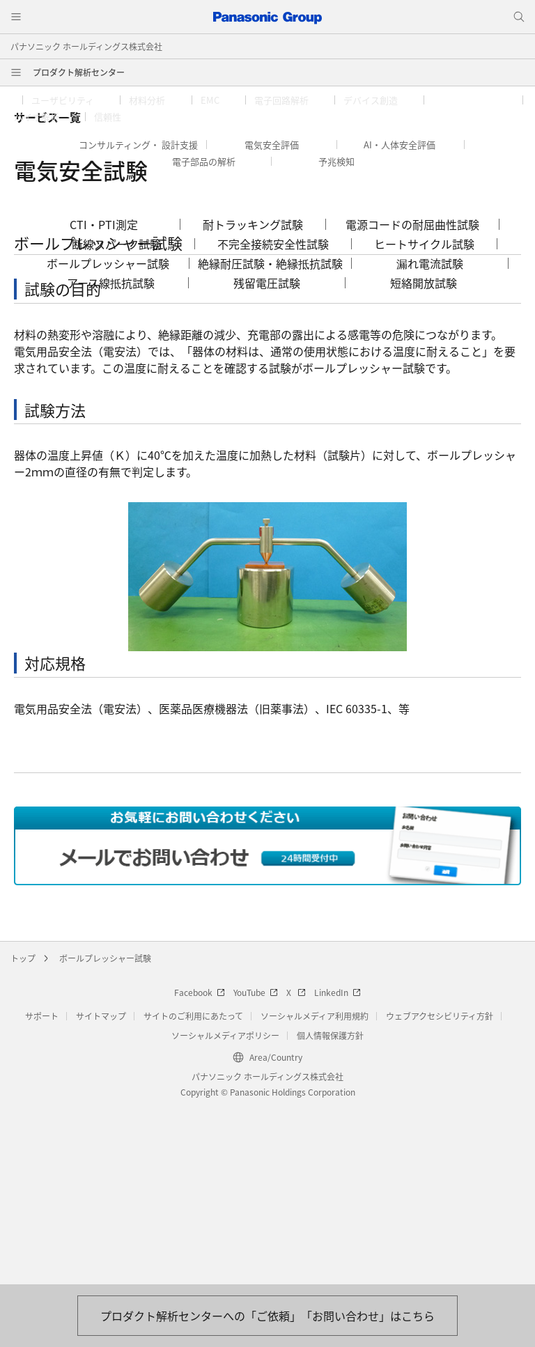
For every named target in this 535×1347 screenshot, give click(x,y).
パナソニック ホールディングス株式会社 (86, 46)
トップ (23, 1135)
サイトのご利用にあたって (193, 1193)
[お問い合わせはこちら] (267, 1315)
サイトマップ (101, 1193)
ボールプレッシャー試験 (105, 1135)
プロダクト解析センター (79, 72)
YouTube (255, 1169)
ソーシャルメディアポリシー (225, 1212)
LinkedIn (337, 1169)
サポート (42, 1193)
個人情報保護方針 (330, 1212)
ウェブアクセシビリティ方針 (439, 1193)
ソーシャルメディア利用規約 (315, 1193)
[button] (71, 100)
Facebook (199, 1169)
